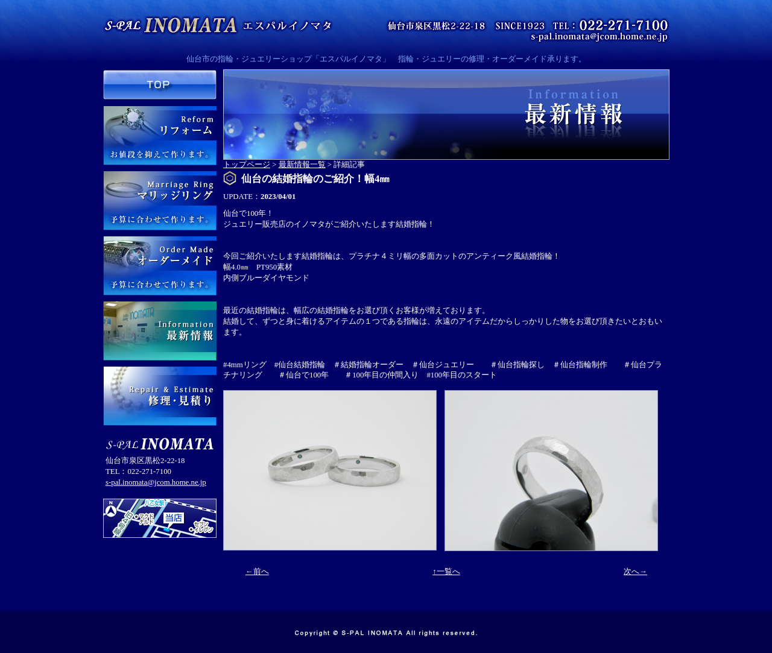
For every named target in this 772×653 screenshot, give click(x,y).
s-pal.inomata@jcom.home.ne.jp (156, 482)
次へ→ (635, 571)
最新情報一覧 (302, 164)
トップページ (246, 164)
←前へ (257, 571)
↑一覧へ (446, 571)
